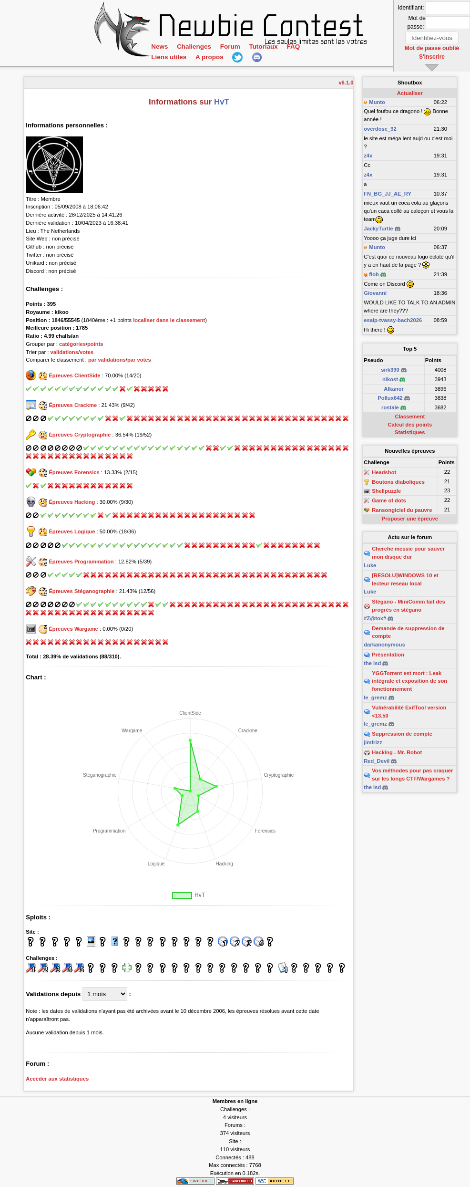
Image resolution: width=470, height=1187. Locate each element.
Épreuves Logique (72, 531)
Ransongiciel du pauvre (402, 510)
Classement (410, 416)
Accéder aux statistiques (57, 1079)
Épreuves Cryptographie (80, 434)
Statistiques (410, 432)
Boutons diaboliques (398, 482)
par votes (139, 360)
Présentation (388, 654)
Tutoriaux (263, 54)
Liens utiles (168, 65)
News (159, 54)
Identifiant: (411, 7)
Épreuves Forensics (74, 472)
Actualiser (410, 93)
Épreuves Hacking (72, 502)
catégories (72, 344)
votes (86, 352)
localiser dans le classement (169, 320)
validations (64, 352)
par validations (107, 360)
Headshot (384, 472)
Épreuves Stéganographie (81, 591)
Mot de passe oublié (432, 47)
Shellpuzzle (386, 491)
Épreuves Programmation (81, 561)
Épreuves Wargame (73, 629)
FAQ (293, 54)
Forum (230, 54)
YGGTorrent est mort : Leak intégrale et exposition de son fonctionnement (409, 681)
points (95, 344)
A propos (209, 65)
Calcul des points (410, 424)
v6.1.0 (345, 82)
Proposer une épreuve (410, 518)
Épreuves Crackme (73, 405)
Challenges (194, 54)
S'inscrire (432, 55)
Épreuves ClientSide (74, 375)
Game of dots (389, 500)
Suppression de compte (402, 734)
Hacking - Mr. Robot (397, 752)
